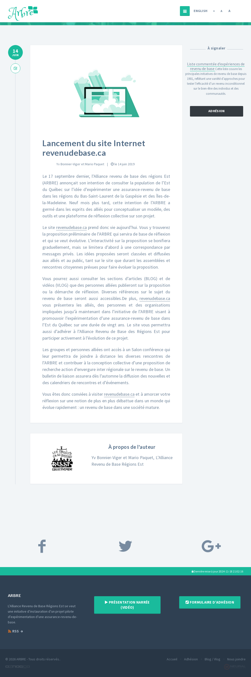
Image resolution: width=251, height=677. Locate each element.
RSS (13, 631)
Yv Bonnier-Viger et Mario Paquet (80, 164)
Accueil (172, 659)
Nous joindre (236, 659)
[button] (217, 571)
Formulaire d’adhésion (210, 602)
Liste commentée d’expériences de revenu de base (216, 66)
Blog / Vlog (212, 659)
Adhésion (216, 111)
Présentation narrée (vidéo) (127, 605)
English (200, 11)
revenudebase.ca (71, 227)
